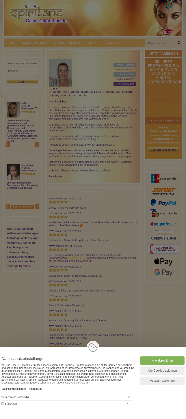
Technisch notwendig (17, 397)
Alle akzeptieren (162, 360)
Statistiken (11, 403)
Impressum (35, 388)
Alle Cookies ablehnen (162, 370)
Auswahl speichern (162, 380)
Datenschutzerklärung (13, 388)
